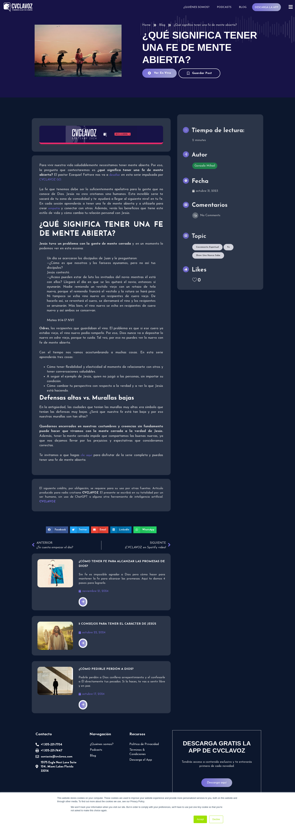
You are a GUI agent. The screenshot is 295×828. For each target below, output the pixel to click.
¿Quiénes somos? (196, 7)
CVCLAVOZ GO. (50, 179)
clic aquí (86, 455)
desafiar (114, 174)
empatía (54, 208)
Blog (242, 7)
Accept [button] (200, 819)
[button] (57, 529)
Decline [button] (216, 819)
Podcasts (224, 7)
